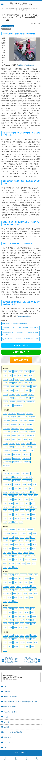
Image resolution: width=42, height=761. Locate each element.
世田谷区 (5, 379)
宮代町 (10, 522)
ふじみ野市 (23, 507)
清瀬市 (23, 386)
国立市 (28, 386)
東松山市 (5, 492)
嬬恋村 (5, 623)
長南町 (10, 567)
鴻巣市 (28, 492)
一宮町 (18, 563)
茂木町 (27, 646)
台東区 (11, 379)
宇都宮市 (5, 635)
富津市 (16, 544)
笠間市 (32, 578)
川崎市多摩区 (23, 432)
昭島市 (30, 383)
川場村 (10, 627)
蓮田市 (22, 503)
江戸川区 (27, 371)
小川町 (32, 510)
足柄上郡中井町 (7, 454)
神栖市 (15, 578)
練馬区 (10, 383)
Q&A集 (5, 717)
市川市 (29, 533)
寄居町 (5, 522)
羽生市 (23, 492)
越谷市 (15, 495)
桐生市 (27, 608)
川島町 (5, 514)
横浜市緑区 (6, 424)
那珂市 (26, 582)
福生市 (22, 398)
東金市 (32, 537)
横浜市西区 (29, 413)
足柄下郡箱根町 (26, 458)
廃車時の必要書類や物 (10, 696)
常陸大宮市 (33, 589)
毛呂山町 (11, 510)
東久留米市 (24, 394)
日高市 (11, 507)
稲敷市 (22, 589)
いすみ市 (21, 555)
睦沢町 (23, 563)
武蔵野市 (5, 401)
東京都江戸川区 (6, 28)
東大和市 (5, 398)
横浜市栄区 (22, 424)
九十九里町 (11, 563)
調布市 (32, 390)
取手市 (5, 578)
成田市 (33, 548)
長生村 (28, 563)
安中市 (15, 612)
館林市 (5, 612)
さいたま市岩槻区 (27, 480)
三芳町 (5, 510)
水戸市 (5, 574)
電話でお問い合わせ (21, 345)
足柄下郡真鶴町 (7, 462)
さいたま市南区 (7, 480)
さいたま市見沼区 (25, 473)
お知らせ (6, 722)
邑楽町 (15, 616)
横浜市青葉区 (6, 428)
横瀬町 (28, 514)
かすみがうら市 (7, 593)
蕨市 (20, 495)
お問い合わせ (7, 737)
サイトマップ (7, 747)
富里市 (31, 552)
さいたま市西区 (7, 484)
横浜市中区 (6, 417)
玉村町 (10, 616)
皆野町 (33, 514)
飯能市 (21, 488)
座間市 (23, 447)
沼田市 (32, 612)
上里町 (33, 518)
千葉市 (5, 529)
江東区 (14, 375)
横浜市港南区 (23, 420)
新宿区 (5, 371)
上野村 (26, 627)
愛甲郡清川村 (6, 465)
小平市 (11, 390)
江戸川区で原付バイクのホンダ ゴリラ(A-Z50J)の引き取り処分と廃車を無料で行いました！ (12, 660)
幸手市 (32, 503)
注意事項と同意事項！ (10, 707)
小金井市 (34, 386)
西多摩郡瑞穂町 (30, 401)
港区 (20, 383)
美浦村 (5, 601)
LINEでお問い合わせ (21, 352)
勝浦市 (9, 552)
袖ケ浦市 (34, 544)
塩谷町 (32, 646)
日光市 (10, 638)
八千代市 (27, 540)
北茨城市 (11, 589)
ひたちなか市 (23, 574)
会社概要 (6, 727)
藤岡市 (10, 612)
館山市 (28, 548)
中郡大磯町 (23, 450)
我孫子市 (33, 540)
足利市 (22, 635)
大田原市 (21, 638)
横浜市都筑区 (15, 428)
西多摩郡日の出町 (7, 405)
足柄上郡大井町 (16, 454)
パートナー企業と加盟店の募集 (12, 732)
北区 (10, 375)
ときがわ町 (22, 514)
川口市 (34, 484)
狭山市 (17, 492)
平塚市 (19, 439)
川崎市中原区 (6, 432)
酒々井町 (28, 555)
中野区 (5, 383)
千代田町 (28, 620)
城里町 (15, 597)
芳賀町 (22, 646)
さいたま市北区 (16, 484)
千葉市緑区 (14, 533)
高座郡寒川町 (15, 450)
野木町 (5, 646)
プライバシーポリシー (10, 742)
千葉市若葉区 (6, 533)
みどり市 (27, 612)
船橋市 (34, 533)
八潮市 (5, 503)
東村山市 (31, 394)
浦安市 (22, 544)
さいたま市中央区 (7, 477)
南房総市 (26, 552)
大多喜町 (34, 559)
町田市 (27, 398)
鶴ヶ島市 (5, 507)
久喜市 (26, 499)
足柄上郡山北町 (7, 458)
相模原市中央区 (30, 435)
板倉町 (5, 620)
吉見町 (10, 514)
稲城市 (12, 386)
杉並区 (30, 375)
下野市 (27, 638)
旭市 (4, 552)
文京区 (15, 383)
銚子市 (23, 548)
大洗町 (26, 597)
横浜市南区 (13, 417)
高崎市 (5, 608)
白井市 (10, 548)
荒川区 (21, 371)
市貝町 (5, 650)
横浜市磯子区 (32, 417)
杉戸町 (15, 522)
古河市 (30, 574)
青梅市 (17, 386)
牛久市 (21, 578)
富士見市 (11, 503)
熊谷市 (29, 484)
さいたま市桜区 (17, 477)
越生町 (16, 510)
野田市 (16, 537)
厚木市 (33, 443)
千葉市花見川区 (21, 529)
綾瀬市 (34, 447)
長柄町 (5, 567)
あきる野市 (6, 386)
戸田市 (25, 495)
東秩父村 (17, 518)
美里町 (23, 518)
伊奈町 (34, 507)
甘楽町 (22, 620)
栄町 (33, 555)
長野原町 (28, 623)
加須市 (26, 488)
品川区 (19, 375)
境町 (4, 597)
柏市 (11, 540)
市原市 (15, 540)
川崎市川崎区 (29, 428)
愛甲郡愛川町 (27, 462)
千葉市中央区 (12, 529)
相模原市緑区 (21, 435)
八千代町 (10, 597)
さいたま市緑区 (16, 480)
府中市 (16, 398)
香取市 (10, 555)
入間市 (30, 495)
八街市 (5, 555)
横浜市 (5, 413)
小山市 (11, 635)
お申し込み (6, 691)
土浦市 (35, 574)
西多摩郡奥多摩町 (18, 405)
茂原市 (22, 537)
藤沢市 (30, 439)
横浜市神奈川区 (21, 413)
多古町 (10, 559)
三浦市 (23, 443)
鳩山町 (15, 514)
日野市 (11, 398)
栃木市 (16, 635)
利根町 (31, 597)
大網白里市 (16, 548)
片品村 (33, 623)
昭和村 (16, 623)
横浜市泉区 (29, 424)
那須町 (35, 642)
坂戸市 (27, 503)
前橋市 (10, 608)
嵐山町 (27, 510)
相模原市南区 (6, 439)
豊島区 (33, 379)
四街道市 (28, 544)
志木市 (5, 499)
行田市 (10, 488)
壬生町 (5, 642)
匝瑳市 (19, 552)
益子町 (10, 646)
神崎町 (5, 559)
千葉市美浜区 (22, 533)
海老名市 (17, 447)
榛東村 (16, 620)
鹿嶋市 (10, 582)
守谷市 (15, 582)
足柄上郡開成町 (16, 458)
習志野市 (5, 540)
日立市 (16, 574)
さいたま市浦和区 (28, 477)
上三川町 (16, 642)
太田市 (15, 608)
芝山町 (21, 559)
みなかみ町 (22, 616)
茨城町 (25, 593)
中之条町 (34, 616)
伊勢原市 (11, 447)
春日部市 (12, 492)
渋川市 (32, 608)
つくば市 (11, 574)
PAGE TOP (21, 668)
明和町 (33, 620)
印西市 (5, 548)
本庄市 (31, 488)
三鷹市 (32, 398)
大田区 (32, 371)
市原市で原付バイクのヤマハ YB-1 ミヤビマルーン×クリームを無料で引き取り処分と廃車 (30, 660)
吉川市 (16, 507)
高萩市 (30, 593)
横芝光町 (27, 559)
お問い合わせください (24, 316)
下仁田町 (11, 623)
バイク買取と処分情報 (7, 26)
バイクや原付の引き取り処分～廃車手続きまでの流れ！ (20, 701)
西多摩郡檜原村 (21, 401)
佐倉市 (27, 537)
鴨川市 (14, 552)
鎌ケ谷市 (5, 544)
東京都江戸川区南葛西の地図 (26, 65)
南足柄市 (29, 447)
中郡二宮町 (30, 450)
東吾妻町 (11, 620)
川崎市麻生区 (6, 435)
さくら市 (33, 638)
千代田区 (28, 379)
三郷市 (16, 503)
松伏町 (21, 522)
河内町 (10, 601)
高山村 (5, 627)
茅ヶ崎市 (12, 443)
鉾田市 (33, 586)
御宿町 (5, 563)
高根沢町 (22, 642)
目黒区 (25, 383)
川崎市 (22, 428)
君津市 (11, 544)
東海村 (14, 593)
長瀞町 (5, 518)
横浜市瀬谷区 (14, 424)
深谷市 (33, 492)
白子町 (34, 563)
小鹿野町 (11, 518)
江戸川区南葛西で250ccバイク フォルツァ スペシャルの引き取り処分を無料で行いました (20, 333)
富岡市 (21, 612)
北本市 (31, 499)
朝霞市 (35, 495)
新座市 (15, 499)
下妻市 (16, 589)
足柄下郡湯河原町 (17, 462)
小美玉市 (18, 586)
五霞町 (15, 601)
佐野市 (27, 635)
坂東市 (31, 582)
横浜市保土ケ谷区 (22, 417)
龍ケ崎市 (27, 578)
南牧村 (15, 627)
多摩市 (27, 390)
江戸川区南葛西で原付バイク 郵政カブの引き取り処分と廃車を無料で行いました (20, 338)
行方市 (19, 593)
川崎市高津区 (15, 432)
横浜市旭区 (31, 420)
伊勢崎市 (21, 608)
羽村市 (17, 394)
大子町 (21, 597)
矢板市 (10, 642)
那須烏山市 (29, 642)
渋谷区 (25, 375)
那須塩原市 (33, 635)
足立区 (10, 371)
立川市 (22, 390)
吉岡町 (28, 616)
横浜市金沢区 (6, 420)
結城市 (12, 586)
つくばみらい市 (26, 586)
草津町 (22, 623)
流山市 (21, 540)
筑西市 (10, 578)
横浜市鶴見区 (12, 413)
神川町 (28, 518)
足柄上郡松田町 (26, 454)
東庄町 (15, 559)
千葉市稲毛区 (30, 529)
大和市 (5, 447)
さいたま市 (6, 473)
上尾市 (5, 495)
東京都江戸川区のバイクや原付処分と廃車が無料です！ (15, 323)
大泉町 (5, 616)
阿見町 (5, 589)
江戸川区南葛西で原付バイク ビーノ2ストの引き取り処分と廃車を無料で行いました (20, 328)
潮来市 (35, 593)
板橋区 (15, 371)
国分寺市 (5, 390)
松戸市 (11, 537)
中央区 (22, 379)
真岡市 (15, 638)
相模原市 (14, 435)
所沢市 (5, 488)
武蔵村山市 (12, 401)
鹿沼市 (5, 638)
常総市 (21, 582)
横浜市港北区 (15, 420)
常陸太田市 (6, 586)
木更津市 (5, 537)
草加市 (10, 495)
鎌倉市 (25, 439)
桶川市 (21, 499)
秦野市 (28, 443)
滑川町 (22, 510)
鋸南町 (15, 567)
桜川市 (27, 589)
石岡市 (5, 582)
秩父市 (15, 488)
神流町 (21, 627)
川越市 (24, 484)
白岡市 (29, 507)
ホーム (5, 686)
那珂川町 (16, 646)
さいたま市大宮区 (15, 473)
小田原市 (5, 443)
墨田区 (16, 379)
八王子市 (12, 394)
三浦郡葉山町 (6, 450)
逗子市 (17, 443)
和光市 (10, 499)
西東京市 (5, 394)
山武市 (15, 555)
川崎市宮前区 (32, 432)
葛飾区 (5, 375)
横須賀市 (14, 439)
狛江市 (16, 390)
